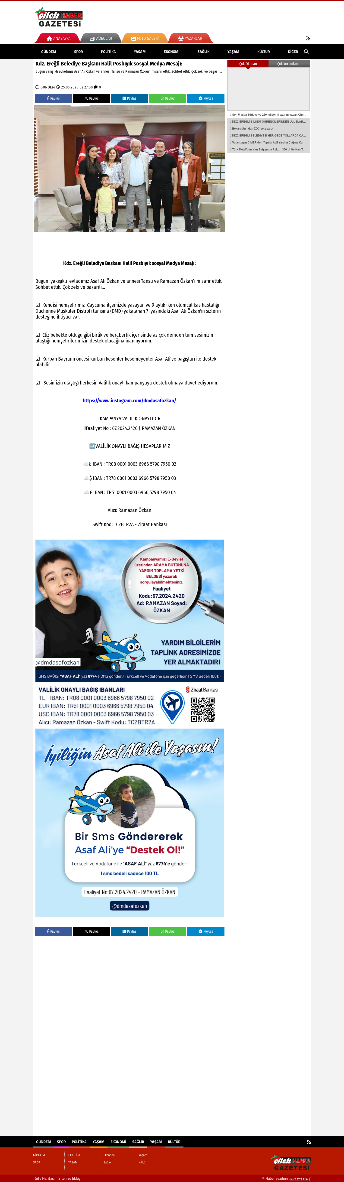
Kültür (263, 51)
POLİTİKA (108, 51)
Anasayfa (59, 38)
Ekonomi (172, 51)
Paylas (53, 98)
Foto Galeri (145, 38)
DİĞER (293, 51)
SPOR (78, 51)
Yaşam (233, 51)
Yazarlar (190, 38)
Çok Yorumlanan (289, 64)
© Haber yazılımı (286, 1178)
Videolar (101, 38)
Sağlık (203, 51)
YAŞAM (140, 51)
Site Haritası (45, 1178)
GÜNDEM (48, 51)
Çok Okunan (248, 64)
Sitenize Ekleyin (71, 1178)
